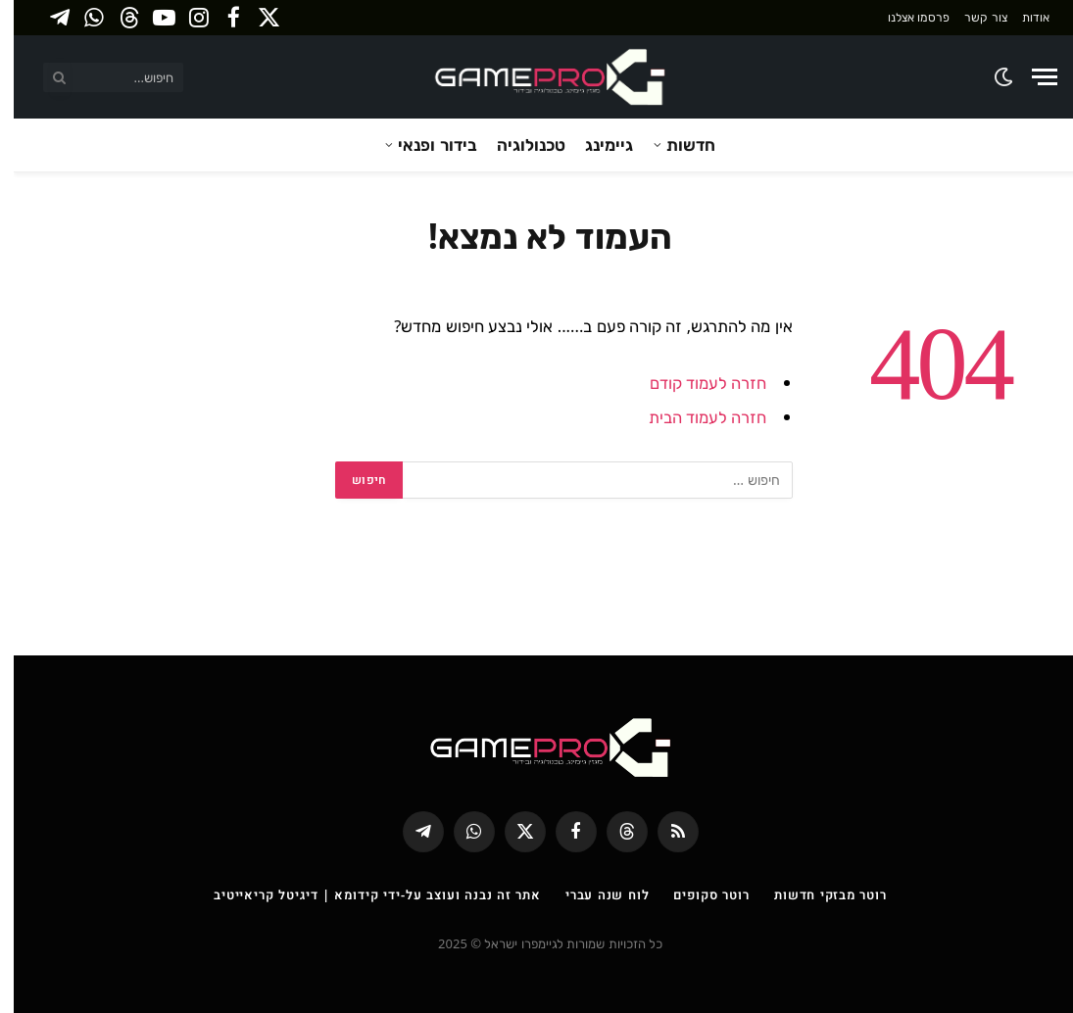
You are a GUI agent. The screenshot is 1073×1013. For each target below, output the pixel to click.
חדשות (677, 144)
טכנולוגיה (517, 144)
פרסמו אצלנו (905, 17)
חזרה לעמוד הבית (694, 417)
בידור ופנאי (423, 144)
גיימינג (595, 144)
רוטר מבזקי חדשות (816, 894)
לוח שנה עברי (594, 894)
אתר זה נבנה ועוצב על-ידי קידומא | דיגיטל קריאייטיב (363, 894)
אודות (1022, 17)
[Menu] (1031, 77)
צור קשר (972, 17)
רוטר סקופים (697, 894)
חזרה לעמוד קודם (695, 382)
